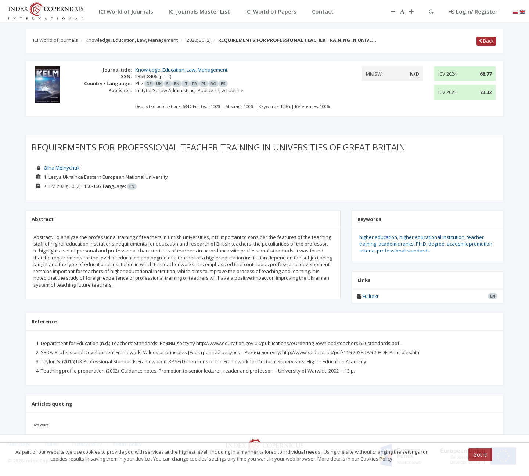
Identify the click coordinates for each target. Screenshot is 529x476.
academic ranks (396, 243)
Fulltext (370, 296)
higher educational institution (431, 237)
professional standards (403, 250)
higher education (378, 237)
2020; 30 (198, 40)
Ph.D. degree (430, 243)
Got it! (480, 454)
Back (486, 40)
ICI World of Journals (55, 40)
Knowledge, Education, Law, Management (132, 40)
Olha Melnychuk (62, 167)
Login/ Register (473, 11)
